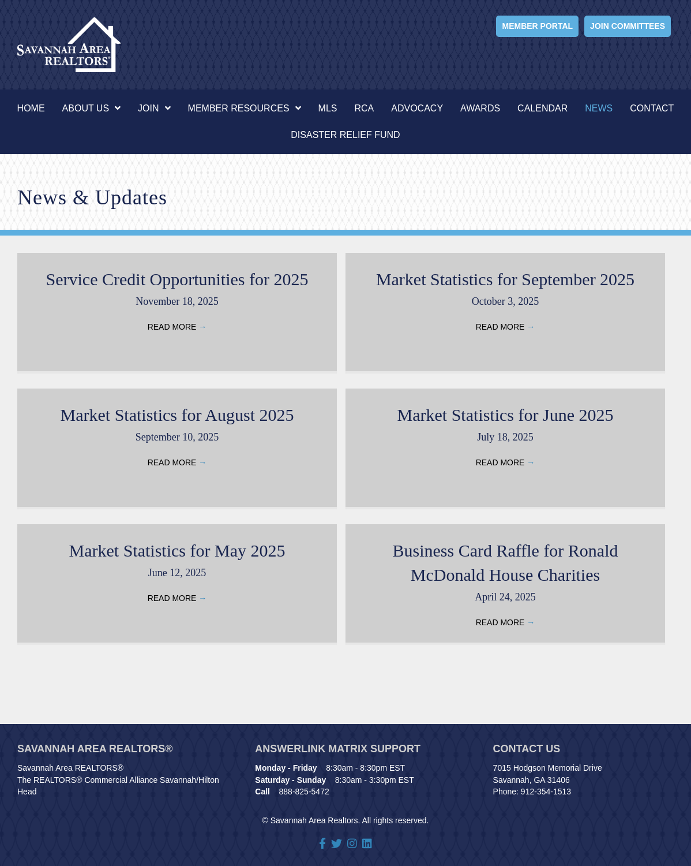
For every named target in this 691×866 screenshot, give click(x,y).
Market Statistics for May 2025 (177, 550)
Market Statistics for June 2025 (505, 414)
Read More (177, 326)
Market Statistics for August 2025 (177, 414)
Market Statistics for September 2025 (505, 279)
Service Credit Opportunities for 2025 (177, 279)
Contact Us (527, 749)
